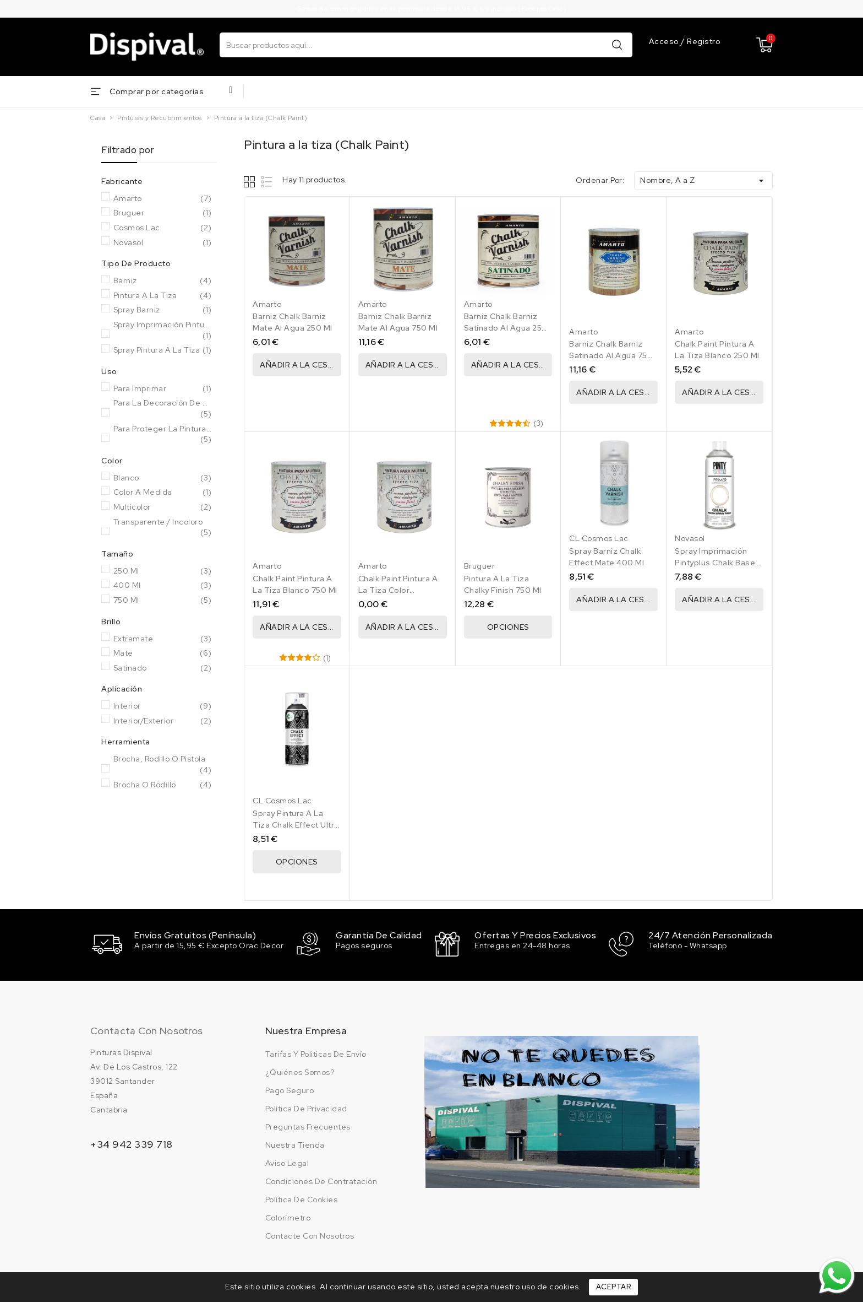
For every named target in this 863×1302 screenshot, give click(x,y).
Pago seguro (289, 1089)
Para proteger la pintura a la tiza (162, 434)
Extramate (162, 639)
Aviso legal (287, 1162)
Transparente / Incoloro (162, 527)
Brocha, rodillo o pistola (162, 764)
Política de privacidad (306, 1107)
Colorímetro (288, 1217)
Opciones (508, 627)
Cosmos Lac (162, 228)
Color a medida (162, 492)
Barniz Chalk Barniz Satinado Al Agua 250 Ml (506, 327)
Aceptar (613, 1287)
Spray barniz (162, 310)
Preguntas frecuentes (308, 1126)
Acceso (665, 41)
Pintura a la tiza (162, 295)
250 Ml (162, 571)
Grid (251, 181)
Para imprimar (162, 389)
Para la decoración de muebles (162, 408)
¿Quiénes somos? (300, 1071)
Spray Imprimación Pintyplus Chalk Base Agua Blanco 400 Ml (715, 562)
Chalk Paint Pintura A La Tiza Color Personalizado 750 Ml (400, 590)
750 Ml (162, 600)
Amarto (162, 198)
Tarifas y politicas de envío (316, 1053)
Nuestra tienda (295, 1144)
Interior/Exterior (162, 721)
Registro (703, 41)
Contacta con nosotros (146, 1029)
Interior (162, 706)
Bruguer (162, 213)
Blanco (162, 478)
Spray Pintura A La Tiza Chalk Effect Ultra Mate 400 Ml (296, 824)
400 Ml (162, 585)
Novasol (162, 242)
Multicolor (162, 507)
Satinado (162, 668)
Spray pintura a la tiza (162, 350)
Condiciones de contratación (321, 1180)
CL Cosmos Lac (599, 538)
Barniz (162, 281)
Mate (162, 653)
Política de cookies (301, 1198)
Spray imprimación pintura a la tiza (162, 330)
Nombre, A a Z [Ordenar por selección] (703, 180)
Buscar (617, 44)
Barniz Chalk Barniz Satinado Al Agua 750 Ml (611, 355)
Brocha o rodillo (162, 785)
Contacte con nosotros (309, 1235)
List (267, 181)
